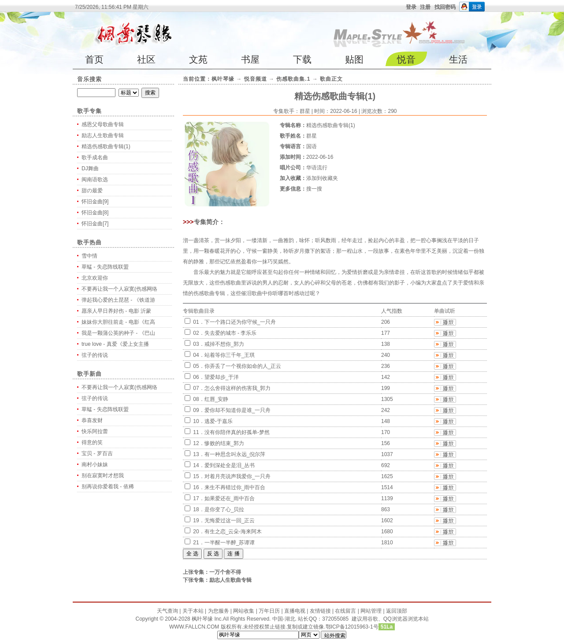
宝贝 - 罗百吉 (97, 453)
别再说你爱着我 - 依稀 (108, 486)
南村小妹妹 (95, 464)
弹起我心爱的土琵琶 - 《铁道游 (118, 300)
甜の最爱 (92, 190)
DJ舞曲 (90, 168)
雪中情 (89, 256)
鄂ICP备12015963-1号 (352, 627)
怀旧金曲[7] (95, 224)
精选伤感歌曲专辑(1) (106, 146)
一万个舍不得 (225, 572)
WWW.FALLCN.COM (195, 627)
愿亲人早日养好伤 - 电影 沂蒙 (116, 311)
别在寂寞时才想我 (103, 475)
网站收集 (243, 611)
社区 (146, 59)
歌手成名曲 (95, 157)
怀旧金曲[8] (95, 213)
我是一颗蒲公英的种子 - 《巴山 (118, 333)
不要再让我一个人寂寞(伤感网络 (119, 289)
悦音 (406, 59)
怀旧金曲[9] (95, 201)
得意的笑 (92, 442)
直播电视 (294, 611)
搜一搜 (314, 189)
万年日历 (269, 611)
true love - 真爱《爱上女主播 (115, 344)
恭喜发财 (92, 420)
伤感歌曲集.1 (293, 79)
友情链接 (320, 611)
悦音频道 (255, 79)
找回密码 (445, 7)
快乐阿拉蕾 (95, 431)
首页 (94, 59)
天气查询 (167, 611)
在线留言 (345, 611)
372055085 (335, 619)
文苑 (198, 59)
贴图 (354, 59)
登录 (411, 7)
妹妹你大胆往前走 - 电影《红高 (118, 322)
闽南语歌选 (95, 179)
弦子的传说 (95, 355)
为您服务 (218, 611)
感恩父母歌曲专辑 (103, 124)
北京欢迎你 (95, 278)
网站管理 (371, 611)
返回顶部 (396, 611)
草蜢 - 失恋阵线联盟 (105, 267)
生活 (458, 59)
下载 (302, 59)
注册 (425, 7)
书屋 (250, 59)
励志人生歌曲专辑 (103, 135)
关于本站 (193, 611)
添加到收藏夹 (322, 178)
